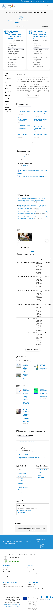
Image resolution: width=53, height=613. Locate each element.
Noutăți (9, 98)
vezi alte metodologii (24, 450)
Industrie (20, 483)
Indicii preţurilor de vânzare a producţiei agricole (23, 487)
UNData (40, 472)
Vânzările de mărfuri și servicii (26, 441)
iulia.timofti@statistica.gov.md (24, 510)
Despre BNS (6, 567)
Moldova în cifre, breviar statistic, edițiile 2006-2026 (43, 367)
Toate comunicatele (24, 108)
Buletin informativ (7, 574)
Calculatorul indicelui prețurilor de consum (13, 590)
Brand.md (48, 599)
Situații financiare (31, 586)
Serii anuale (26, 159)
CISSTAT (40, 475)
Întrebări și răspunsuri (8, 576)
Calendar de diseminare (9, 92)
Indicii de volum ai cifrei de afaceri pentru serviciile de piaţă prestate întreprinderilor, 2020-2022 (33, 212)
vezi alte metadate (24, 438)
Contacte (9, 114)
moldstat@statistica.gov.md (15, 557)
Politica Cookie (16, 604)
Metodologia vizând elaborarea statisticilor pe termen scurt (32, 458)
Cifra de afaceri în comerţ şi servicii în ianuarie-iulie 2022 (40, 121)
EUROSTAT (41, 478)
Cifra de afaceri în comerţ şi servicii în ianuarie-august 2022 (40, 113)
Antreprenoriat (22, 473)
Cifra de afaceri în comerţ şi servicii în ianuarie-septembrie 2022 (24, 134)
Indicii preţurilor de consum (23, 492)
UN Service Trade (42, 470)
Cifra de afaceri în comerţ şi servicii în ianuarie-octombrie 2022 (24, 127)
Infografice (9, 88)
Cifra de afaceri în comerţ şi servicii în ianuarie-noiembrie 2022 (24, 119)
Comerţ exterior (22, 476)
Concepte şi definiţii (23, 454)
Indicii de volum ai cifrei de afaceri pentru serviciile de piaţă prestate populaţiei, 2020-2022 (33, 217)
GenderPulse (6, 584)
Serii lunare (25, 165)
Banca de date (9, 81)
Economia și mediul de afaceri (25, 12)
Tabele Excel (9, 85)
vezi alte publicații (23, 360)
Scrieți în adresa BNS (8, 578)
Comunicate (9, 78)
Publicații (9, 96)
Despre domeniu (9, 74)
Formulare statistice (32, 584)
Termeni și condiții (8, 604)
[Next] (46, 240)
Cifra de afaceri (24, 247)
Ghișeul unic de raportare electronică (36, 591)
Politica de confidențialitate (12, 606)
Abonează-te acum (40, 540)
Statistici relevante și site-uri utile (9, 109)
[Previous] (18, 240)
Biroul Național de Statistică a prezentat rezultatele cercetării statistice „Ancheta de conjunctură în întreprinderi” (27, 415)
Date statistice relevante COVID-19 (24, 479)
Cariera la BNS (6, 572)
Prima (5, 12)
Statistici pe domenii (12, 12)
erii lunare (25, 157)
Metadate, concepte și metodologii (9, 103)
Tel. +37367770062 (22, 512)
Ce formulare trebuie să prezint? (35, 588)
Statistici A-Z (30, 567)
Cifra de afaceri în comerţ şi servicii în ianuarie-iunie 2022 (40, 128)
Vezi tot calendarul (32, 349)
